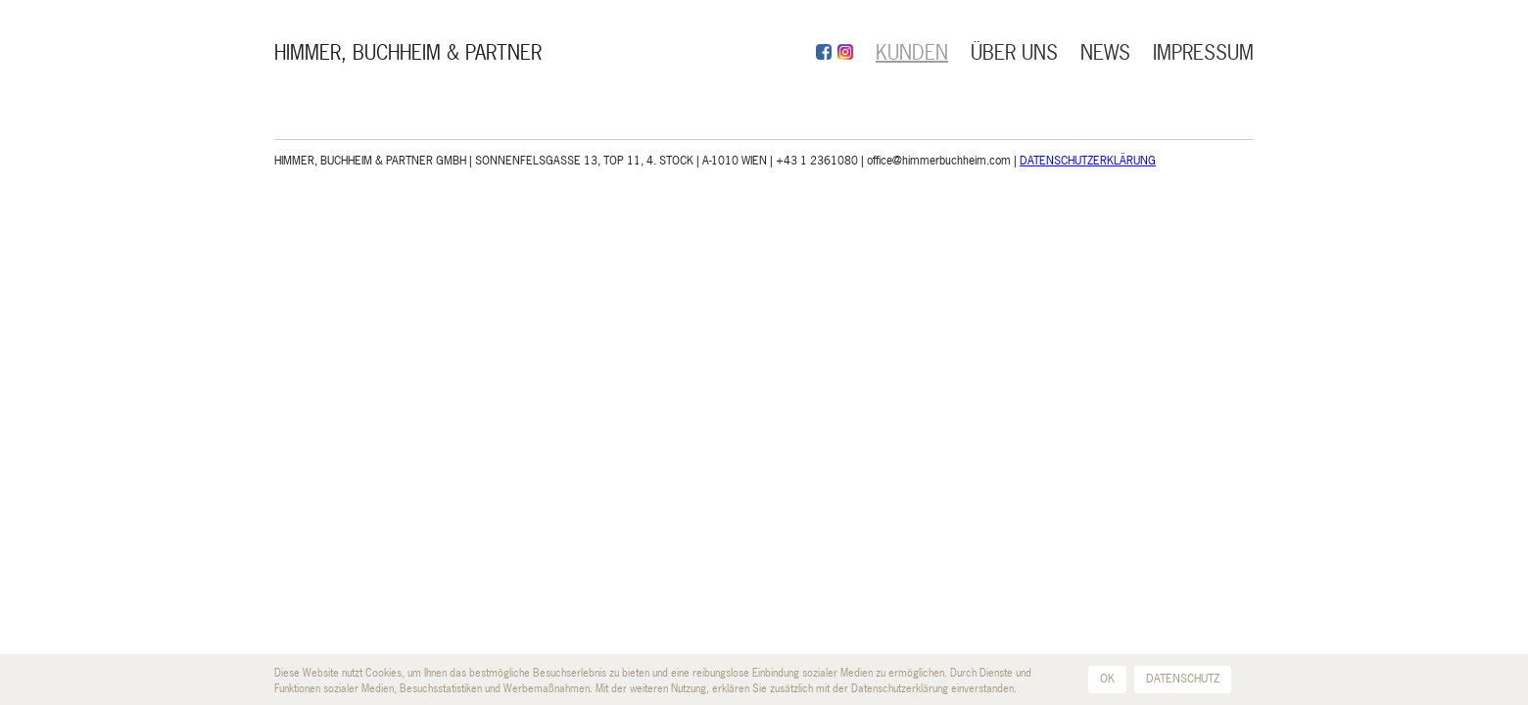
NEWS (1105, 52)
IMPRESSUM (1203, 52)
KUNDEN (912, 52)
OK (1107, 678)
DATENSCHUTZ (1182, 678)
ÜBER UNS (1014, 52)
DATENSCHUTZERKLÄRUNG (1088, 160)
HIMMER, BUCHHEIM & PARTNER (408, 52)
